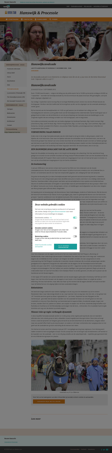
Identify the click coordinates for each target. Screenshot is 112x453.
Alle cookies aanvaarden (63, 246)
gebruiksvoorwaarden (58, 211)
